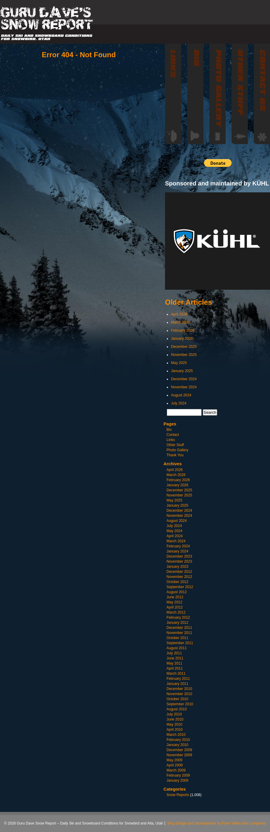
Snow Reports (177, 795)
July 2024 (178, 403)
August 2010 (176, 709)
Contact (172, 435)
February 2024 (178, 546)
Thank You (175, 455)
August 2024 (181, 395)
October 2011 (177, 638)
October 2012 (177, 582)
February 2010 (178, 740)
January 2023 (177, 566)
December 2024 (183, 379)
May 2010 (174, 724)
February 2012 (178, 617)
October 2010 (177, 699)
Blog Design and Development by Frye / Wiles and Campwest (216, 823)
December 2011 (179, 628)
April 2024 (174, 536)
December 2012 (179, 572)
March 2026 (180, 322)
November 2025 (183, 355)
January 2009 (177, 780)
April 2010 (174, 729)
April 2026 (179, 314)
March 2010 (175, 735)
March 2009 (175, 770)
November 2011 (179, 633)
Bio (169, 430)
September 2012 (179, 587)
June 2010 (174, 719)
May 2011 (174, 663)
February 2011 (178, 679)
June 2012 (174, 597)
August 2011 (176, 648)
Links (170, 440)
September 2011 (179, 643)
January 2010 (177, 745)
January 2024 (177, 551)
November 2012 (179, 577)
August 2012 (176, 592)
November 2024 (183, 387)
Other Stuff (175, 445)
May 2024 (174, 531)
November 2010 (179, 694)
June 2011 (174, 658)
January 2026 (182, 338)
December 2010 (179, 689)
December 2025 (183, 347)
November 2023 (179, 561)
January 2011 (177, 684)
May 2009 (174, 760)
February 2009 (178, 775)
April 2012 (174, 607)
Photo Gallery (177, 450)
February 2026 (182, 330)
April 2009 (174, 765)
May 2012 (174, 602)
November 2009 (179, 755)
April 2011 (174, 668)
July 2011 (174, 653)
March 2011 (175, 673)
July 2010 (174, 714)
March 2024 (175, 541)
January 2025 (182, 371)
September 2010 (179, 704)
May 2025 (179, 363)
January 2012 (177, 622)
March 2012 (175, 612)
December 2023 (179, 556)
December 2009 (179, 750)
